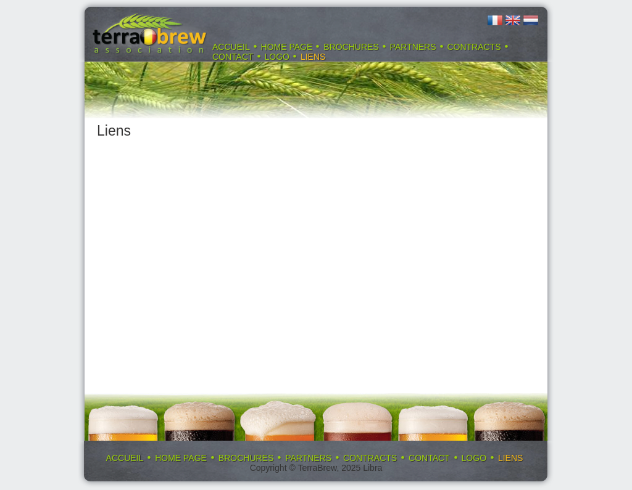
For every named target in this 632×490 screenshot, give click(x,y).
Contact (233, 57)
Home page (287, 47)
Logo (277, 57)
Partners (413, 47)
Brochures (350, 47)
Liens (313, 57)
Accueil (231, 47)
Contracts (474, 47)
